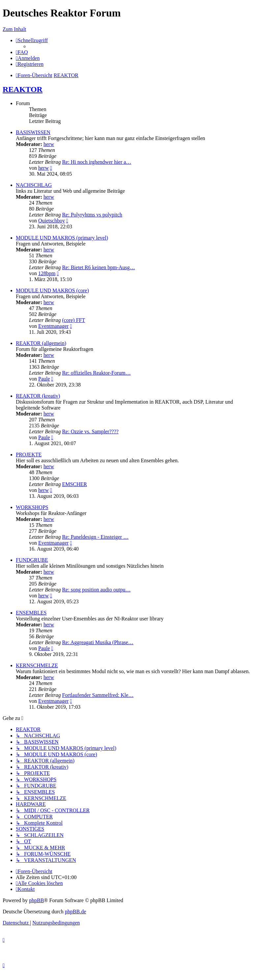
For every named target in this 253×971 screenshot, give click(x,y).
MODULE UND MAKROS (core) (52, 290)
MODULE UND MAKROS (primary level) (62, 238)
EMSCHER (74, 484)
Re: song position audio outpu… (96, 589)
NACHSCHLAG (34, 185)
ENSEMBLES (31, 612)
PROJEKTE (29, 454)
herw (48, 144)
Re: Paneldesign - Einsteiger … (95, 537)
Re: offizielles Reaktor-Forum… (96, 373)
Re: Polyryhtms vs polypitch (92, 214)
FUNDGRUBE (32, 560)
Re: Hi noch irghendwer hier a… (96, 162)
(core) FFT (73, 320)
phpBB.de (75, 911)
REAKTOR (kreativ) (38, 396)
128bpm (46, 273)
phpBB (36, 900)
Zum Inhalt (14, 29)
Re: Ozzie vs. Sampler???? (90, 431)
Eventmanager (53, 326)
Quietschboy (51, 220)
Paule (44, 379)
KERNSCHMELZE (37, 665)
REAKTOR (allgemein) (41, 343)
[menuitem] (22, 52)
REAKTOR (22, 89)
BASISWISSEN (33, 132)
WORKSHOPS (32, 507)
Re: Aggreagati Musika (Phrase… (97, 642)
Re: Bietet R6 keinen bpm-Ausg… (98, 267)
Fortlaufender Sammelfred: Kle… (97, 695)
